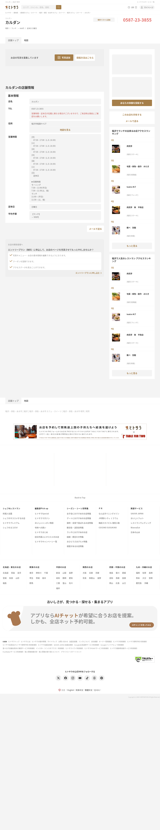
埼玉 (31, 578)
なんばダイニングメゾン (109, 514)
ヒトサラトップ (13, 641)
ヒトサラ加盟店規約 (45, 645)
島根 (124, 578)
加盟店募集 (73, 641)
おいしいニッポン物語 (44, 523)
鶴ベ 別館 (131, 227)
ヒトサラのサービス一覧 (146, 2)
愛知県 (16, 13)
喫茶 (7, 28)
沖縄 (146, 583)
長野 (71, 572)
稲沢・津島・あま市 (13, 411)
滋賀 (99, 578)
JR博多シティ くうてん (108, 518)
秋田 (11, 578)
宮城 (5, 578)
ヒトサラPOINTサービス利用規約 (96, 648)
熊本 (138, 578)
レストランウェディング (141, 523)
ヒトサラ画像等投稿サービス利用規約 (123, 648)
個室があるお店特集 (75, 546)
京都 (97, 572)
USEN (5, 641)
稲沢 (26, 411)
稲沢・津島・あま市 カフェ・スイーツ (52, 13)
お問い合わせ (63, 641)
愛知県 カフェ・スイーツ (28, 13)
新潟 (58, 572)
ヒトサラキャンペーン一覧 (46, 542)
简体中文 (79, 690)
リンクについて (84, 641)
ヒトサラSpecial (42, 514)
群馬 (31, 583)
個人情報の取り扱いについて (49, 652)
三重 (58, 583)
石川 (71, 583)
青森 (13, 572)
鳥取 (117, 578)
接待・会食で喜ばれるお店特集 (80, 523)
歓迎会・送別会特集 (75, 528)
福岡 (138, 572)
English (70, 690)
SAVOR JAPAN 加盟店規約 (63, 645)
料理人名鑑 (7, 514)
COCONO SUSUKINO (108, 528)
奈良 (84, 578)
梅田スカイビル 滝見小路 (109, 523)
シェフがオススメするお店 (14, 518)
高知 (111, 578)
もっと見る (132, 245)
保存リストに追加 (104, 20)
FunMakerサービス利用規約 (13, 652)
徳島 (111, 572)
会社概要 (94, 641)
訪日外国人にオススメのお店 (47, 537)
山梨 (64, 572)
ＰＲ (101, 508)
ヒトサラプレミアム (11, 523)
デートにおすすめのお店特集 (79, 518)
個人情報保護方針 (31, 652)
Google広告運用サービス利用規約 (86, 645)
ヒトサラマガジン (42, 518)
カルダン (12, 22)
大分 (144, 578)
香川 (117, 572)
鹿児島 (139, 583)
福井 (58, 588)
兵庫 (91, 572)
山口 (124, 583)
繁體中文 (88, 690)
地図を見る (65, 129)
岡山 (111, 583)
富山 (64, 583)
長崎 (151, 572)
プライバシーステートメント (71, 652)
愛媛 (124, 572)
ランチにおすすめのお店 (77, 532)
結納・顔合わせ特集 (75, 537)
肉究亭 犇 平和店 (135, 207)
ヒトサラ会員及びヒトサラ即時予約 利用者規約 (20, 645)
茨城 (38, 578)
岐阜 (58, 578)
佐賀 (144, 572)
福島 (5, 583)
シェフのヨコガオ (10, 528)
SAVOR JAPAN (137, 514)
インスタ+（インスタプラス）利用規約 (50, 648)
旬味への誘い (40, 528)
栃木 (44, 578)
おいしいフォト (137, 518)
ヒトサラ (8, 13)
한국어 (97, 690)
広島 (117, 583)
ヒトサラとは (25, 641)
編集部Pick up (41, 508)
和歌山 (92, 578)
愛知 (71, 578)
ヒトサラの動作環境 (39, 641)
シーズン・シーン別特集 (78, 508)
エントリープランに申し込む (87, 272)
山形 (17, 578)
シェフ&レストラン (11, 508)
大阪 (84, 572)
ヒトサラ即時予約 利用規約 (137, 641)
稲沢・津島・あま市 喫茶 (73, 411)
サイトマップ (52, 641)
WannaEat (135, 528)
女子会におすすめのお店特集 (79, 514)
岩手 (19, 572)
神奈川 (38, 572)
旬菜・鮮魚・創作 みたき (138, 166)
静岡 (64, 578)
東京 (31, 572)
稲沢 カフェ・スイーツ (74, 13)
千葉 (46, 572)
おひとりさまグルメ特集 (77, 542)
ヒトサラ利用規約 (119, 641)
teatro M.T (131, 187)
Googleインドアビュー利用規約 (112, 645)
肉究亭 (129, 146)
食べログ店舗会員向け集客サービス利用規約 (19, 648)
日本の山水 (135, 532)
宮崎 (151, 578)
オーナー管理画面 (105, 641)
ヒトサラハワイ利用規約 (74, 648)
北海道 (5, 572)
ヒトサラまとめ (41, 532)
